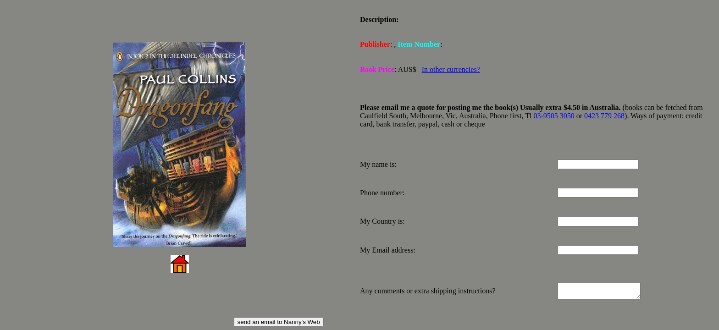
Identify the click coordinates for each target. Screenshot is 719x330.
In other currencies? (451, 68)
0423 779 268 (604, 113)
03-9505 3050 (553, 113)
